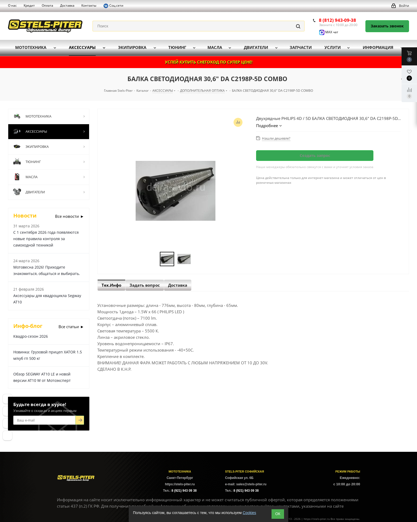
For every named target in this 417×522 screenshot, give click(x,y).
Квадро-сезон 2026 (30, 336)
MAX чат (328, 32)
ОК (277, 514)
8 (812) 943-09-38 (337, 20)
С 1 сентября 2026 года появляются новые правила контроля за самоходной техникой (46, 239)
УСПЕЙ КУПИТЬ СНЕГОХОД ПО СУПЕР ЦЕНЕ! (208, 62)
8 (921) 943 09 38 (184, 490)
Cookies (249, 513)
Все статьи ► (71, 326)
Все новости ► (69, 216)
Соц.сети (113, 6)
